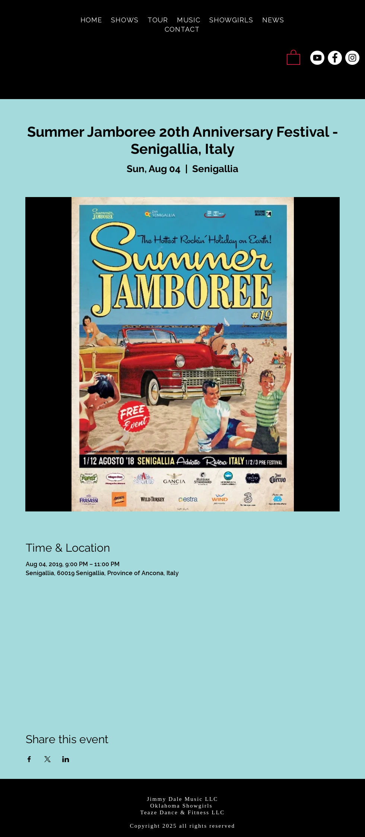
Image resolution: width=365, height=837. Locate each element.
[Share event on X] (47, 759)
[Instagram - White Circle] (352, 58)
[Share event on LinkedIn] (65, 759)
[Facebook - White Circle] (335, 58)
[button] (293, 57)
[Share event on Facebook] (29, 759)
